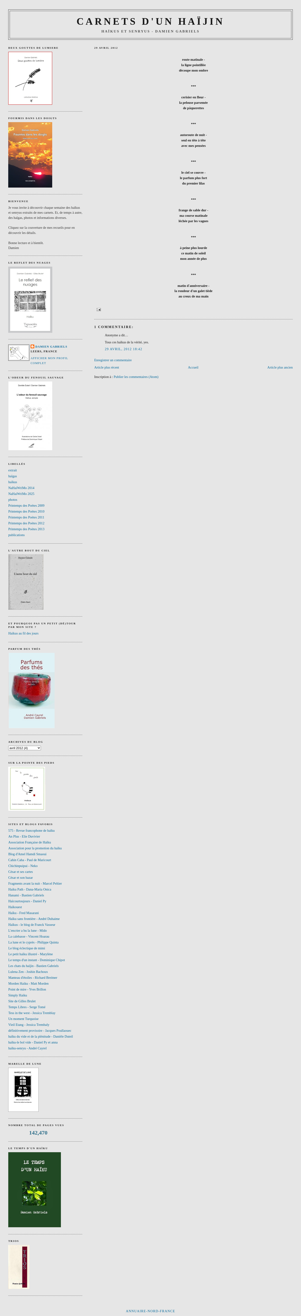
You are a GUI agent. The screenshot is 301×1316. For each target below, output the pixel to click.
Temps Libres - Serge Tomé (26, 1007)
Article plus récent (106, 367)
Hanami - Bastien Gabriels (26, 895)
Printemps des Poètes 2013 (26, 529)
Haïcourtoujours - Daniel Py (27, 901)
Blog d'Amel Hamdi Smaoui (27, 854)
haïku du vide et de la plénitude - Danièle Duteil (40, 1036)
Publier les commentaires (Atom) (136, 377)
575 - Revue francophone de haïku (31, 830)
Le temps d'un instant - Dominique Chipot (36, 960)
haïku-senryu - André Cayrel (27, 1048)
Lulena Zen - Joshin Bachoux (28, 972)
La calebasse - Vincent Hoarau (28, 936)
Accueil (193, 367)
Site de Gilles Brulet (22, 1001)
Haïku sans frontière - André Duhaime (34, 919)
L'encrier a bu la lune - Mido (27, 930)
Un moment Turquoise (23, 1019)
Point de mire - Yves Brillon (27, 989)
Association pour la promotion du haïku (35, 848)
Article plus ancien (280, 367)
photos (12, 500)
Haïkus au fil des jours (23, 633)
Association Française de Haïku (29, 842)
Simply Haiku (17, 995)
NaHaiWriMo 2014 (21, 488)
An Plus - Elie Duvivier (24, 836)
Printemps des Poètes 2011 (26, 517)
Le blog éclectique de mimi (26, 948)
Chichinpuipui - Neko (23, 866)
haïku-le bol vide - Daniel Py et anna (33, 1042)
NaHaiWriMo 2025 (21, 494)
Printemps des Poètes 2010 (26, 511)
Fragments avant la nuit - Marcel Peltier (35, 883)
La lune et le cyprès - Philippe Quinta (33, 942)
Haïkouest (15, 907)
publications (16, 535)
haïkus (12, 482)
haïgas (12, 476)
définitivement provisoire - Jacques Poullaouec (39, 1030)
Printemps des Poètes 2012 (26, 523)
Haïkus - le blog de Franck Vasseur (31, 925)
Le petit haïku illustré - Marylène (30, 954)
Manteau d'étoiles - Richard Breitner (32, 977)
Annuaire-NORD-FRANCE (150, 1311)
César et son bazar (20, 877)
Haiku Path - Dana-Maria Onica (29, 889)
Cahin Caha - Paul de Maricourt (29, 860)
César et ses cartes (20, 872)
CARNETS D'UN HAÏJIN (150, 21)
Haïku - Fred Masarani (23, 913)
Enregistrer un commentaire (113, 360)
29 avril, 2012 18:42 (123, 349)
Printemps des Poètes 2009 (26, 505)
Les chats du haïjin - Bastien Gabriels (33, 966)
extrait (12, 470)
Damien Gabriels (51, 346)
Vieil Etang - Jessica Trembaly (28, 1025)
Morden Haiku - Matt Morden (28, 983)
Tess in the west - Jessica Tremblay (31, 1013)
